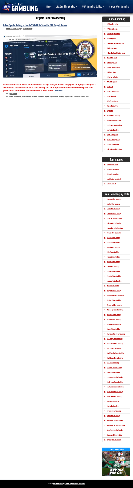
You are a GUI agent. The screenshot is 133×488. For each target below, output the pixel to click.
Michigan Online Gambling (114, 300)
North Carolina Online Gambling (115, 353)
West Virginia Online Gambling (115, 430)
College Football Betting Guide (115, 43)
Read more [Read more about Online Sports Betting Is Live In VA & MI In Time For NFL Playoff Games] (58, 90)
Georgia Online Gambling (113, 242)
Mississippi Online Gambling (114, 310)
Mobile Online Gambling (113, 115)
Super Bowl (41, 96)
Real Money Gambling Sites (114, 125)
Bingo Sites (110, 111)
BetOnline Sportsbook (113, 169)
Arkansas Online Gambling (114, 213)
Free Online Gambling (112, 130)
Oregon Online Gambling (113, 372)
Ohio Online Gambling (113, 363)
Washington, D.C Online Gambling (116, 425)
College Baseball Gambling (114, 149)
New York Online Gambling (114, 348)
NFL (20, 96)
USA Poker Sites (111, 72)
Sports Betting (13, 93)
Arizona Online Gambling (113, 209)
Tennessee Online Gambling (114, 396)
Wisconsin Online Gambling (114, 435)
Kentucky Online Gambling (114, 276)
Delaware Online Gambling (114, 233)
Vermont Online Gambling (114, 411)
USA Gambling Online (67, 6)
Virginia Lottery (69, 96)
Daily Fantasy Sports (112, 101)
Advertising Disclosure (78, 483)
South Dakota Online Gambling (115, 391)
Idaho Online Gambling (113, 252)
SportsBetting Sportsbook (114, 179)
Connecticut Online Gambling (115, 228)
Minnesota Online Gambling (114, 305)
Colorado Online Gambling (114, 223)
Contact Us (68, 483)
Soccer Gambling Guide (113, 139)
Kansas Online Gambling (113, 271)
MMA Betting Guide (112, 82)
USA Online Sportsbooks (113, 34)
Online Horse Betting (112, 77)
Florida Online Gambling (113, 237)
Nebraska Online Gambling (114, 324)
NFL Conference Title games (29, 96)
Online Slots (110, 86)
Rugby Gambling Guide (113, 144)
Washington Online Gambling (115, 420)
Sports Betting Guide (112, 135)
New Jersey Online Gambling (114, 339)
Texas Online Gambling (113, 401)
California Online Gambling (114, 218)
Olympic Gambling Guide (113, 67)
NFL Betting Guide (111, 38)
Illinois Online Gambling (113, 257)
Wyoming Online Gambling (114, 440)
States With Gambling (119, 6)
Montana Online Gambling (114, 319)
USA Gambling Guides (93, 6)
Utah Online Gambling (112, 406)
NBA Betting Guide (112, 48)
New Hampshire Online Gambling (116, 334)
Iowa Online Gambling (113, 266)
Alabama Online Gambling (114, 199)
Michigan (16, 96)
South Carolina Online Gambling (115, 387)
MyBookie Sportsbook (113, 174)
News (49, 6)
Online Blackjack (111, 96)
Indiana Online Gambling (113, 262)
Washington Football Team (81, 96)
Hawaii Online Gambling (113, 247)
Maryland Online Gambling (114, 290)
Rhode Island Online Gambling (115, 382)
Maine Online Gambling (113, 286)
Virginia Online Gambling (113, 416)
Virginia (47, 96)
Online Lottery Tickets (113, 91)
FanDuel (11, 96)
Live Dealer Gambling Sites (114, 120)
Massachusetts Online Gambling (115, 295)
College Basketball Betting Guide (116, 53)
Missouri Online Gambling (114, 314)
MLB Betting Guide (112, 58)
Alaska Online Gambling (113, 204)
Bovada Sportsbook (112, 164)
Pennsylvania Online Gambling (115, 377)
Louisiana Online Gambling (114, 281)
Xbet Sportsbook (111, 184)
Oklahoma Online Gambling (114, 367)
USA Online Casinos (112, 29)
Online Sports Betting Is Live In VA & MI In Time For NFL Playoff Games (35, 25)
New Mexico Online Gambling (115, 343)
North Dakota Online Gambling (115, 358)
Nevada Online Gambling (113, 329)
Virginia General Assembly (56, 96)
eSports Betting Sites (112, 106)
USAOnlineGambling (58, 483)
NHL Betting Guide (112, 62)
